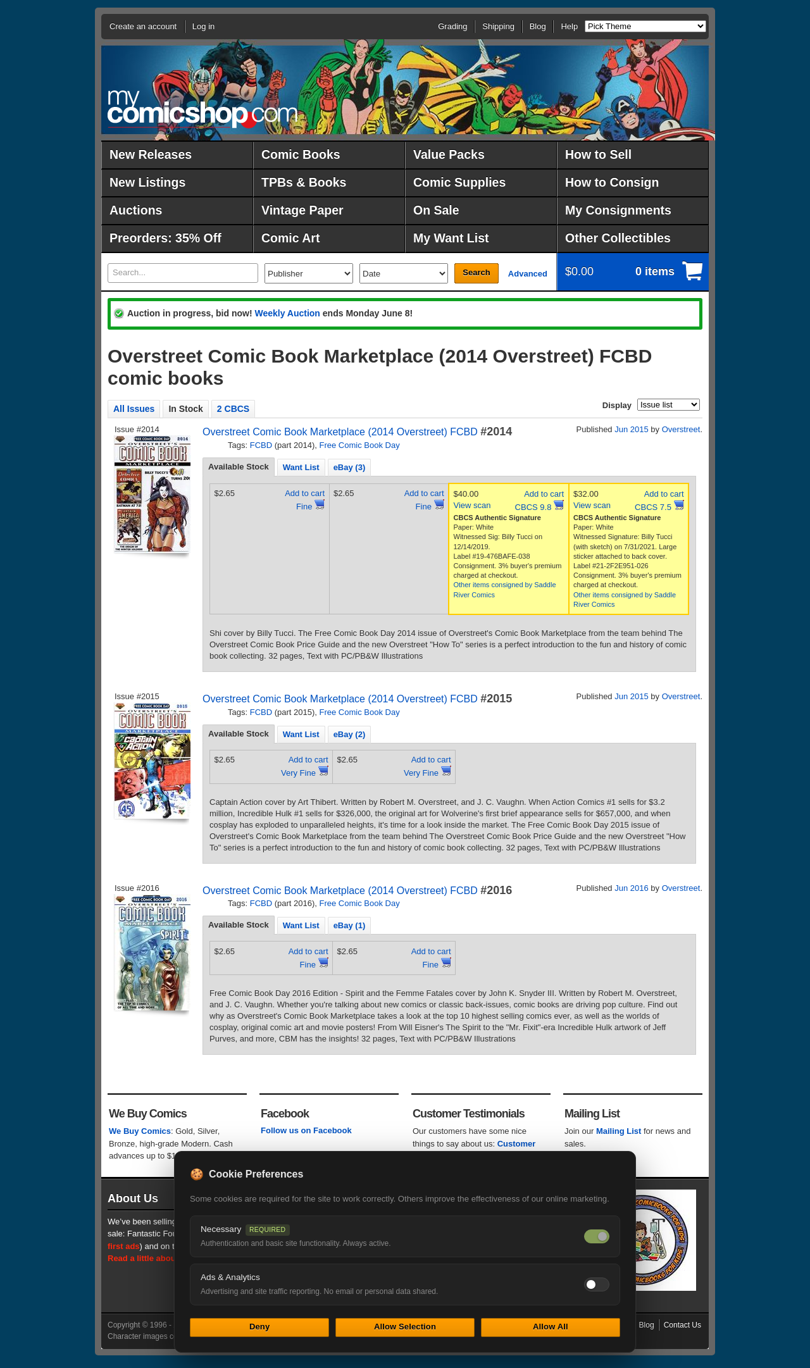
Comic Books (300, 154)
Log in (203, 26)
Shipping (498, 26)
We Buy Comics (140, 1131)
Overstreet (681, 429)
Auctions (135, 210)
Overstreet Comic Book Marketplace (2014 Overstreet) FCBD (340, 431)
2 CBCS (233, 409)
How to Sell (598, 154)
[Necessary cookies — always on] (596, 1236)
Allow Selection (405, 1326)
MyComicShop (202, 109)
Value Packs (449, 154)
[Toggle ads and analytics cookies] (596, 1284)
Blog (538, 26)
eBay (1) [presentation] (349, 925)
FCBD (261, 445)
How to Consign (612, 182)
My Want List (451, 238)
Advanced (527, 274)
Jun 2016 (631, 888)
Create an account (143, 26)
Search (476, 272)
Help (569, 26)
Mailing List (619, 1131)
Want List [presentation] (301, 467)
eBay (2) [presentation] (349, 734)
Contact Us (682, 1325)
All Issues (133, 409)
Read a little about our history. (166, 1258)
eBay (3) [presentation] (349, 467)
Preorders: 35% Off (165, 238)
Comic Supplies (459, 182)
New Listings (147, 182)
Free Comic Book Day (360, 445)
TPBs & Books (303, 182)
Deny (259, 1326)
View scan (472, 505)
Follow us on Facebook (306, 1130)
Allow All (550, 1326)
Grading (452, 26)
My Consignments (618, 210)
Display (617, 405)
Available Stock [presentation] (238, 466)
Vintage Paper (302, 210)
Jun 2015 (631, 429)
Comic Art (290, 238)
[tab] (238, 466)
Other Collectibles (618, 238)
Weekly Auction (287, 313)
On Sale (436, 210)
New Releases (150, 154)
